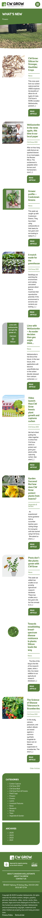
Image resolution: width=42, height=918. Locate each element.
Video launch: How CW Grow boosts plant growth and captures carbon (33, 410)
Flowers (12, 796)
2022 (11, 838)
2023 (11, 835)
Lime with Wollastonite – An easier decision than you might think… (33, 334)
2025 (11, 833)
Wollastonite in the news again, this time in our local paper (33, 131)
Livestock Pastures (16, 803)
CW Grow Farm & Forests (18, 791)
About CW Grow (21, 876)
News (30, 76)
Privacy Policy (7, 915)
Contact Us (21, 879)
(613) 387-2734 (21, 887)
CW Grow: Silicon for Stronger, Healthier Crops (33, 64)
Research (12, 808)
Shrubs (11, 811)
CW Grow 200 (32, 142)
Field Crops (13, 793)
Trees (11, 813)
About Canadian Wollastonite (21, 874)
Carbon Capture (15, 784)
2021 (11, 840)
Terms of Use (19, 915)
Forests (12, 798)
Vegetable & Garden (32, 505)
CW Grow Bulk (14, 789)
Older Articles (35, 768)
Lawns (11, 801)
